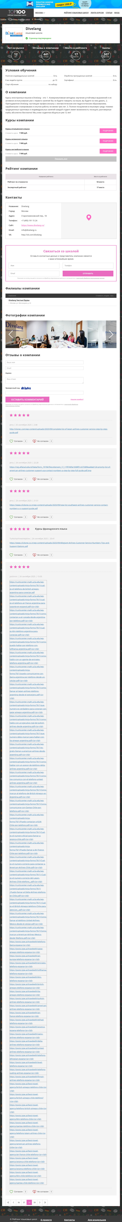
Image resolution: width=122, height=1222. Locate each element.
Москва (40, 13)
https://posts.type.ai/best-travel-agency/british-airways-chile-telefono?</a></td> (26, 1098)
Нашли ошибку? (77, 399)
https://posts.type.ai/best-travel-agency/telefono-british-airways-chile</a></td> (28, 1108)
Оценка (8, 373)
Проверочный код (12, 388)
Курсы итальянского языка (17, 129)
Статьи (109, 13)
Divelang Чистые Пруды (19, 300)
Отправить (88, 273)
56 (19, 1202)
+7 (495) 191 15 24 (29, 220)
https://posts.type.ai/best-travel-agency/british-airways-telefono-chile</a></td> (28, 1087)
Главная (3, 19)
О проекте (46, 1219)
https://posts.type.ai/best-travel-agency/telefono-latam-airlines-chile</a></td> (28, 1133)
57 (24, 1202)
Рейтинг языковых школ (76, 13)
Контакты (69, 1219)
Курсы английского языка (17, 149)
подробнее (108, 130)
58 (29, 1202)
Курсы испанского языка (16, 139)
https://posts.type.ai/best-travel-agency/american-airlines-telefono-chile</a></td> (25, 1144)
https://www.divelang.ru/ (32, 225)
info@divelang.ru (28, 230)
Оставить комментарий (27, 399)
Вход (116, 13)
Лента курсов (97, 13)
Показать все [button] (61, 158)
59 (35, 1202)
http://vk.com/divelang (31, 234)
